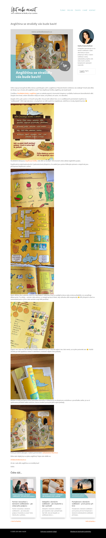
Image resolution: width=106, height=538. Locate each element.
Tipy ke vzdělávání (84, 71)
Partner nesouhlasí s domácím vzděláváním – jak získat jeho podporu (22, 504)
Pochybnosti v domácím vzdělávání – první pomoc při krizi (82, 504)
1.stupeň (82, 71)
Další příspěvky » (90, 521)
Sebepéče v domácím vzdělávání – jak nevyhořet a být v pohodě (52, 504)
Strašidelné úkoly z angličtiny (26, 93)
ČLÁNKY (62, 10)
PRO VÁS (70, 10)
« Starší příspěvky (16, 521)
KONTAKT (92, 10)
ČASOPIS (78, 10)
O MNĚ (85, 10)
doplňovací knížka (31, 161)
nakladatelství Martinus (50, 453)
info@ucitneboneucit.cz (18, 460)
